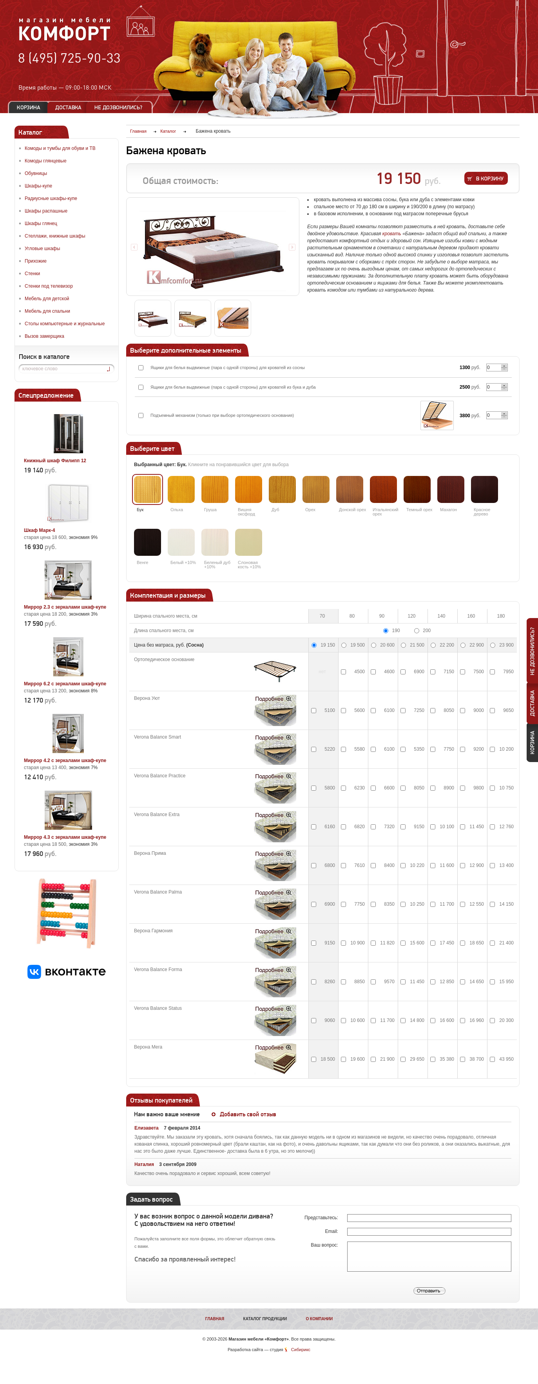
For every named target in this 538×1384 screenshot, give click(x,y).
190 (396, 630)
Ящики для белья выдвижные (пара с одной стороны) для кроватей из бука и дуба (233, 387)
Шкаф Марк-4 (39, 530)
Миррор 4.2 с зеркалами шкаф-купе (65, 760)
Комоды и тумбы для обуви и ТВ (60, 148)
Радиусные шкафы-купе (51, 198)
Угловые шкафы (42, 248)
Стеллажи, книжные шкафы (55, 236)
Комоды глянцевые (46, 161)
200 (427, 630)
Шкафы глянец (41, 223)
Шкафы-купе (38, 186)
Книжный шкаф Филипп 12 (55, 460)
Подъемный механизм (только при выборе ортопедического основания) (222, 415)
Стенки (32, 273)
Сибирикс (300, 1349)
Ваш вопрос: (325, 1245)
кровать (391, 233)
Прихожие (36, 261)
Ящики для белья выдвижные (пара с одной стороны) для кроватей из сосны (227, 367)
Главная (215, 1319)
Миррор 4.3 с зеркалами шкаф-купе (65, 837)
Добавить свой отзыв (248, 1114)
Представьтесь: (321, 1217)
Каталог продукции (265, 1319)
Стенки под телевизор (49, 286)
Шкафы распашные (46, 211)
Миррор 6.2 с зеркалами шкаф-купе (65, 684)
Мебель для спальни (47, 311)
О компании (319, 1319)
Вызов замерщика (44, 336)
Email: (332, 1231)
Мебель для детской (47, 298)
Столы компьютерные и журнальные (65, 323)
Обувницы (36, 173)
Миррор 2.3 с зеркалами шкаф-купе (65, 607)
